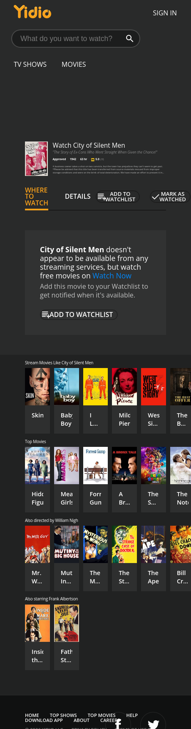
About (81, 720)
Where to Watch (36, 196)
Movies (74, 64)
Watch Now (111, 275)
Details (78, 196)
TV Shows (30, 64)
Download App (44, 720)
